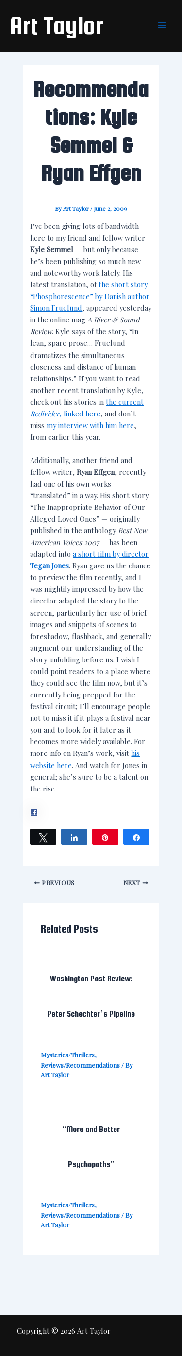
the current (125, 402)
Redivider (44, 413)
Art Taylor (56, 25)
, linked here (79, 413)
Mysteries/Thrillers (68, 1055)
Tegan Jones (49, 565)
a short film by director (111, 554)
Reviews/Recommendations (80, 1065)
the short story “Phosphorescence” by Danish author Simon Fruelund (89, 296)
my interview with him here (90, 425)
